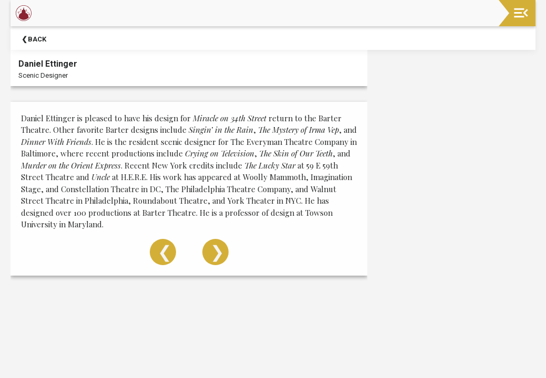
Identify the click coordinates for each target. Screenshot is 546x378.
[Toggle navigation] (521, 13)
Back (37, 39)
